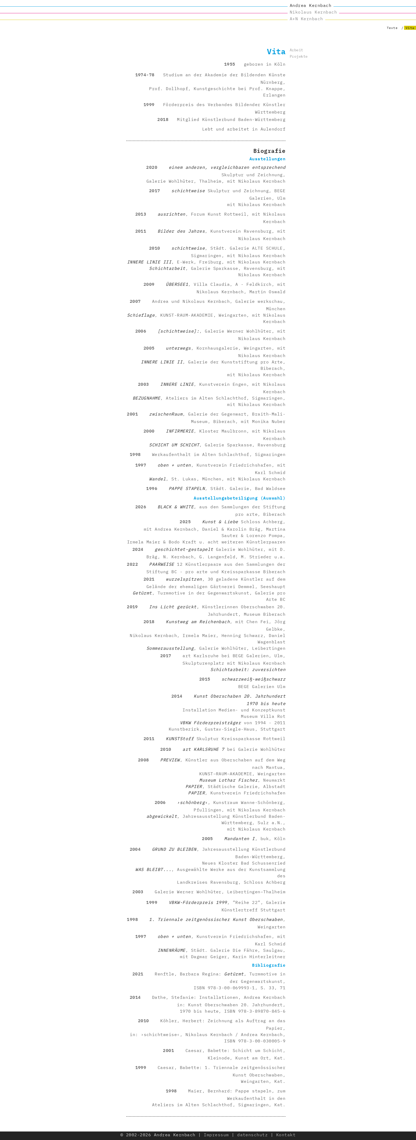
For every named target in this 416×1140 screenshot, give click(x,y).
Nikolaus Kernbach (313, 12)
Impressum (216, 1134)
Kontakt (286, 1134)
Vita (410, 28)
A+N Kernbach (306, 18)
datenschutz (252, 1134)
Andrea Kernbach (310, 5)
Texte (392, 28)
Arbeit (296, 50)
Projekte (299, 56)
